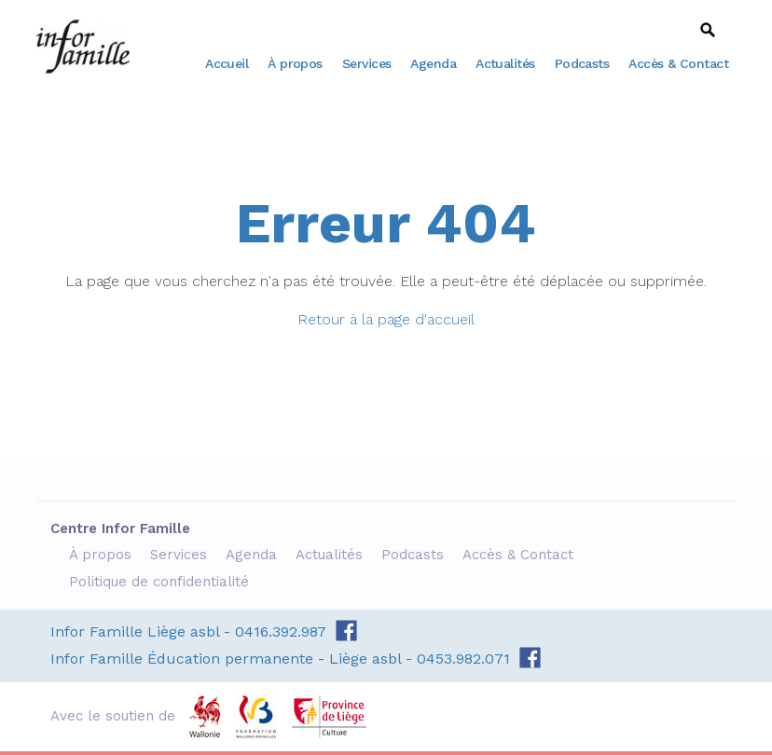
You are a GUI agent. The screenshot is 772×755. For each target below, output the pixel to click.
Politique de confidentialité (161, 581)
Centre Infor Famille (83, 46)
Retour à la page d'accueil (386, 319)
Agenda (433, 63)
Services (367, 63)
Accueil (226, 63)
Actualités (505, 63)
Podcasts (582, 63)
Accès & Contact (678, 63)
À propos (295, 63)
